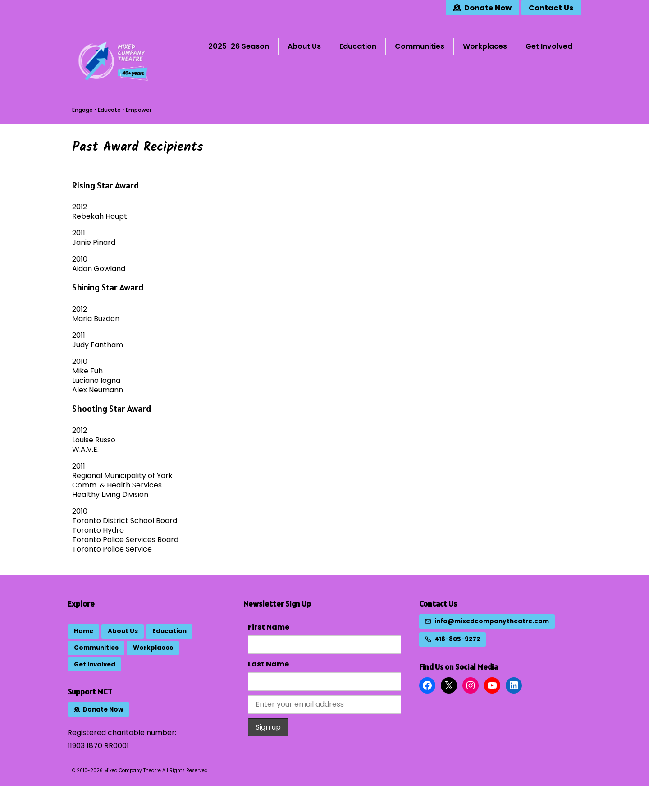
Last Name (268, 664)
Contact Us (438, 603)
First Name (268, 627)
